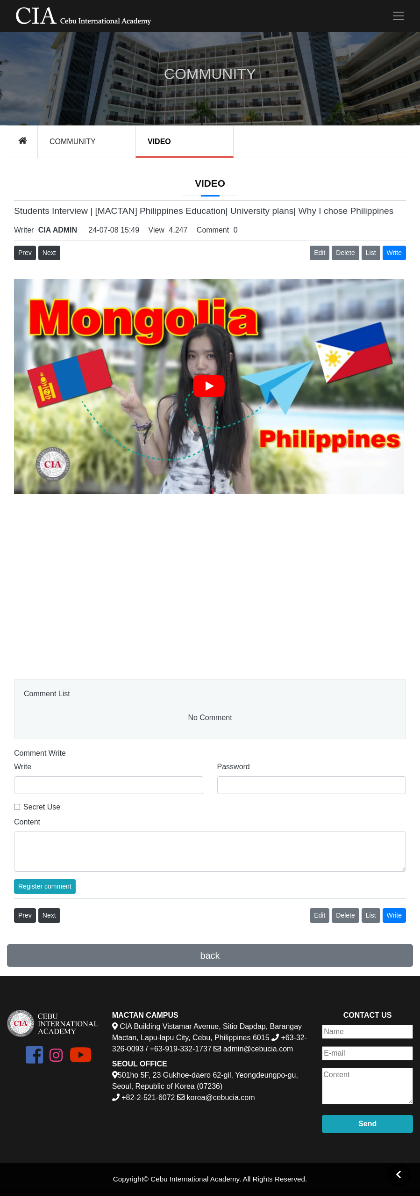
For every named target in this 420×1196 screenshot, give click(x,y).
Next (49, 252)
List (371, 252)
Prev (25, 252)
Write (22, 767)
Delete (345, 252)
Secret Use (41, 807)
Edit (319, 252)
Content (27, 822)
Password (233, 767)
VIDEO (159, 142)
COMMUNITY (73, 142)
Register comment (44, 886)
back (210, 955)
